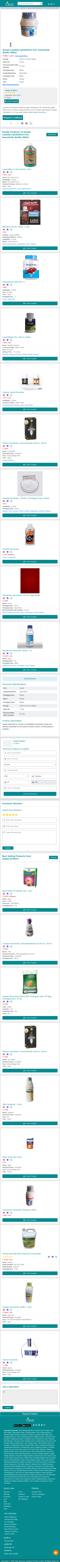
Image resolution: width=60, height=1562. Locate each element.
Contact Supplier (11, 100)
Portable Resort (19, 1442)
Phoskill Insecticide (10, 548)
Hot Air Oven (23, 1448)
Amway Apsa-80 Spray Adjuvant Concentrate (21, 1253)
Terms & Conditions (38, 1493)
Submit (7, 847)
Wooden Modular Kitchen (25, 1469)
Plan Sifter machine (24, 1463)
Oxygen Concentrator (41, 1480)
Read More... (42, 111)
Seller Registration (10, 1516)
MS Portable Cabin (31, 1442)
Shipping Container (41, 1446)
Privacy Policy (36, 1496)
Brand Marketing (9, 1526)
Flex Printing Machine (39, 1451)
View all (53, 856)
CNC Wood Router (25, 1451)
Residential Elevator (17, 1438)
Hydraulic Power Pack (11, 1451)
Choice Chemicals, (9, 556)
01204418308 (8, 1540)
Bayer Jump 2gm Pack (12, 1156)
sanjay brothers (11, 89)
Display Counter (39, 1436)
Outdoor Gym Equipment (23, 1478)
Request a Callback (13, 117)
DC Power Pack (33, 1448)
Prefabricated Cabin (17, 1444)
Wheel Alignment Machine (33, 1472)
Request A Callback (30, 1413)
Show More (52, 134)
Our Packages (9, 1521)
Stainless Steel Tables (42, 1434)
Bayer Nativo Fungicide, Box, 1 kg (16, 890)
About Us (7, 1491)
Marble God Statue (26, 1461)
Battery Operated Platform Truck (23, 1480)
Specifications (30, 678)
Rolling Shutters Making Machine (44, 1469)
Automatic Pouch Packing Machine (26, 1467)
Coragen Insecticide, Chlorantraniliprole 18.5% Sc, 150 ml (27, 943)
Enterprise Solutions (11, 1530)
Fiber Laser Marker (48, 1459)
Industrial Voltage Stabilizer (40, 1453)
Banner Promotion (10, 1523)
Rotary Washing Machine (23, 1453)
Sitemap (6, 1493)
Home (2, 7)
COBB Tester (28, 1457)
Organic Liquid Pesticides (13, 391)
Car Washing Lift (9, 1472)
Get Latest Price (21, 55)
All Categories (23, 1498)
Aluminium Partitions (27, 1434)
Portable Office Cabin (31, 1444)
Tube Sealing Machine (44, 1432)
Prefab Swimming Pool (37, 1474)
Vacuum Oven (13, 1448)
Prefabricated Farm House (44, 1440)
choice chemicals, (8, 298)
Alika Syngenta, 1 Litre (12, 1103)
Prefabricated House (27, 1446)
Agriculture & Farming (12, 7)
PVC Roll (36, 1461)
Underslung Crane (40, 1455)
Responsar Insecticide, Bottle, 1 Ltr (17, 650)
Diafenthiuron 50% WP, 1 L (13, 281)
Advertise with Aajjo (10, 1518)
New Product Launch (11, 1528)
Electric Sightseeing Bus (39, 1478)
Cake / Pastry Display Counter (30, 1459)
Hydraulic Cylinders (46, 1448)
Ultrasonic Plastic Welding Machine (15, 1465)
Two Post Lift (20, 1472)
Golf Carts (51, 1478)
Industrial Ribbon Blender (12, 1434)
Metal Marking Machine (11, 1461)
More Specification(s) (11, 84)
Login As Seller (9, 1533)
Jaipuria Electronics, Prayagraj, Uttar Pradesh (18, 665)
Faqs (5, 1508)
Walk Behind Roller (19, 1432)
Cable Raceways (47, 1463)
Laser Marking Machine (25, 1429)
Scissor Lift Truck (42, 1438)
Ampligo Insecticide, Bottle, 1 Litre (16, 1306)
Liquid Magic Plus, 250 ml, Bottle (16, 336)
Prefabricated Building (46, 1444)
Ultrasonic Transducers (34, 1465)
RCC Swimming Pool (33, 1476)
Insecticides (22, 7)
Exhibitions (7, 1505)
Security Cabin (19, 1440)
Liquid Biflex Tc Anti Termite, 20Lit (16, 168)
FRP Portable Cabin (44, 1442)
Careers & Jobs (23, 1496)
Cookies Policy (37, 1491)
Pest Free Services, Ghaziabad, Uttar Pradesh (19, 243)
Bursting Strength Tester (41, 1457)
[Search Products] (18, 3)
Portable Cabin (39, 1429)
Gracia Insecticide (10, 1359)
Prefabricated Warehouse (12, 1446)
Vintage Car (7, 1480)
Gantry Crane (51, 1455)
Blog (5, 1500)
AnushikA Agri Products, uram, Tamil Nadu (17, 404)
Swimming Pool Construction (17, 1476)
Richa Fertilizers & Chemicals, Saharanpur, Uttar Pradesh (23, 611)
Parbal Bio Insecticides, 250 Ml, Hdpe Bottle (21, 594)
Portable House (30, 1440)
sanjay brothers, (8, 459)
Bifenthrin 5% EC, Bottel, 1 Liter (15, 226)
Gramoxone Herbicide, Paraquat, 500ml (19, 1209)
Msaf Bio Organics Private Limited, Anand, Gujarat (20, 353)
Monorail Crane (18, 1457)
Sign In (51, 4)
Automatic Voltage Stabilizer (25, 1455)
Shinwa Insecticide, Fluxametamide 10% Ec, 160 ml (24, 442)
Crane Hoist (8, 1457)
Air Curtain (43, 1461)
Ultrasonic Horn (36, 1463)
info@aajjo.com (9, 1546)
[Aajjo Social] (33, 1424)
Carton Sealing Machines (25, 1436)
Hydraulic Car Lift (30, 1438)
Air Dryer (13, 1469)
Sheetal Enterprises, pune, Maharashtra (16, 188)
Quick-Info (7, 1503)
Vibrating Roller (30, 1432)
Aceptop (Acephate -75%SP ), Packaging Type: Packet (25, 497)
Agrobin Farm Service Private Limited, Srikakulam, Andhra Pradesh (26, 510)
